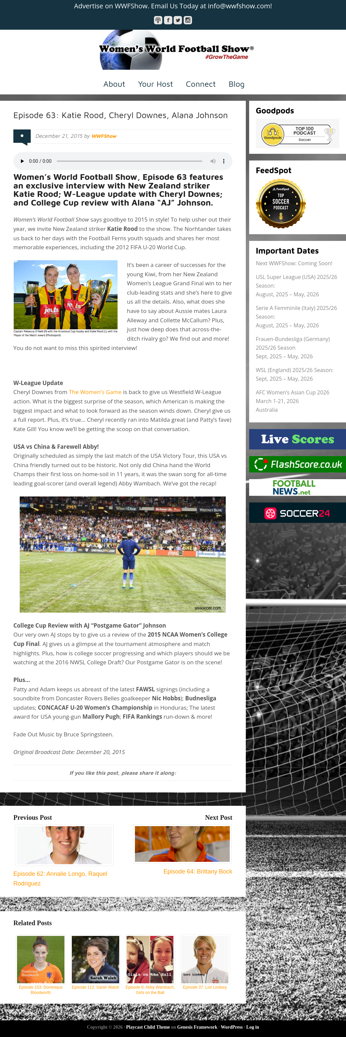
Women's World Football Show (173, 50)
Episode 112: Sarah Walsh (95, 962)
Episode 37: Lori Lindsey (205, 962)
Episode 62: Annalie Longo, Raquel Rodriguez (63, 874)
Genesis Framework (197, 1027)
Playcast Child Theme (148, 1027)
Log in (252, 1027)
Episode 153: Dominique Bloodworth (41, 965)
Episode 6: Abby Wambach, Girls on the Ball (150, 965)
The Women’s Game (95, 392)
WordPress (232, 1027)
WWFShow (105, 136)
